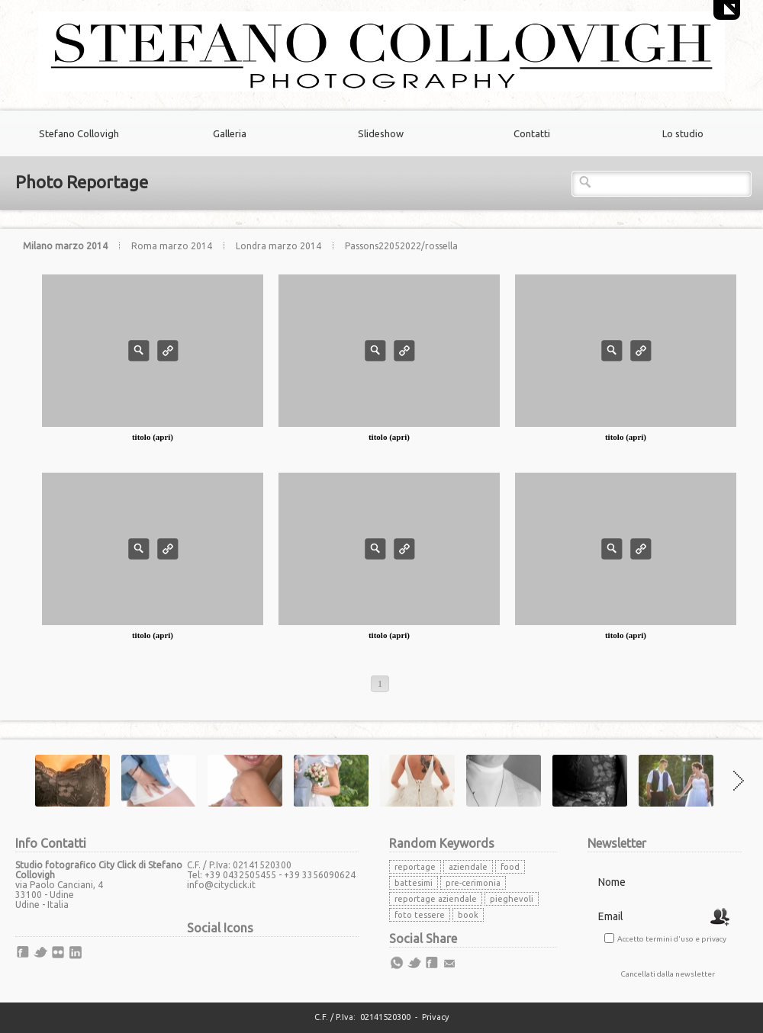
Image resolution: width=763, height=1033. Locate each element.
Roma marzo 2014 (172, 246)
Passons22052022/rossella (401, 246)
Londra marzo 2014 (280, 246)
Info (168, 350)
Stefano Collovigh (79, 133)
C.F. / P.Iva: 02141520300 (362, 1017)
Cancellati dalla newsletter (667, 974)
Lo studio (682, 133)
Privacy (435, 1017)
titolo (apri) (152, 436)
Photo (139, 350)
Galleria (229, 133)
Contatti (531, 133)
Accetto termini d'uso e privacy (671, 939)
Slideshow (381, 133)
